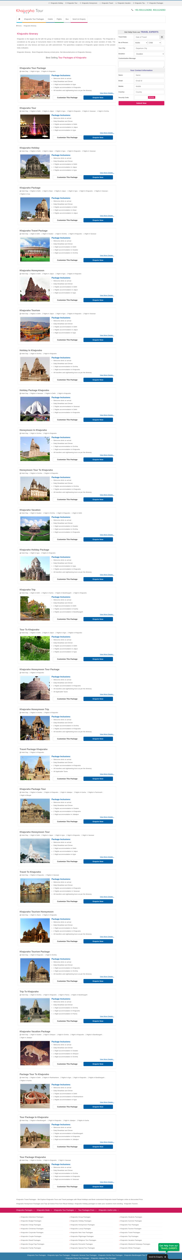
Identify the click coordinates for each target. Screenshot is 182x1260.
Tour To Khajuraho (30, 623)
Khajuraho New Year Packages (82, 1220)
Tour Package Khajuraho (33, 1145)
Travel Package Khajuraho (34, 741)
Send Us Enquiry (79, 19)
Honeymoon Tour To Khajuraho (36, 465)
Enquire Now (98, 98)
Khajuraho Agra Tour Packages (59, 1243)
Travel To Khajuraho (31, 863)
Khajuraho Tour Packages (34, 19)
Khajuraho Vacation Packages (131, 1228)
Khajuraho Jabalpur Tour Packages (103, 1246)
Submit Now (141, 103)
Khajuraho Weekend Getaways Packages (135, 1232)
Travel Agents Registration (67, 1251)
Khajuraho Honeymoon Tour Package (40, 663)
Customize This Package (67, 98)
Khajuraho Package (30, 186)
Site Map (89, 1251)
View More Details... (107, 93)
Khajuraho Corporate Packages (32, 1220)
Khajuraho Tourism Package (35, 942)
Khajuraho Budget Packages (31, 1208)
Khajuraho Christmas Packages (32, 1216)
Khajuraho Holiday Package (35, 544)
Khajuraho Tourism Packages (130, 1216)
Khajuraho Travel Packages (130, 1220)
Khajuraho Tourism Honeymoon (37, 902)
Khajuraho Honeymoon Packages (83, 1212)
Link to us (97, 1251)
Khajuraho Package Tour (33, 781)
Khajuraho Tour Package (33, 68)
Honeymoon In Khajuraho (33, 426)
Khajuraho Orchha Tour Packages (110, 1243)
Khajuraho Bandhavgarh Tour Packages (138, 1243)
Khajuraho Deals (43, 1198)
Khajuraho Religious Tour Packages (83, 1228)
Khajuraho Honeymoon (89, 3)
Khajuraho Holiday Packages (81, 1208)
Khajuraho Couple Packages (31, 1224)
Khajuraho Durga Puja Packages (32, 1232)
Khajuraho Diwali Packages (30, 1228)
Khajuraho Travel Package (34, 229)
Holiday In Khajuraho (31, 347)
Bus (67, 19)
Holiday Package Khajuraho (35, 386)
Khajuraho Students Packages (131, 1204)
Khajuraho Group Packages (80, 1204)
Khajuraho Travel (107, 3)
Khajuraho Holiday (57, 3)
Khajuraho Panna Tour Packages (77, 1246)
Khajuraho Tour (72, 3)
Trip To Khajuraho (29, 981)
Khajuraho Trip (140, 3)
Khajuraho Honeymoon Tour (35, 823)
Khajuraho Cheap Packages (31, 1212)
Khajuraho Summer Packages (131, 1208)
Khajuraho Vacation (124, 3)
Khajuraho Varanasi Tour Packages (84, 1243)
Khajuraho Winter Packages (130, 1235)
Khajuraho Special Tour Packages (83, 1235)
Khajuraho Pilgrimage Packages (82, 1224)
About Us (53, 1251)
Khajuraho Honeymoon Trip (35, 702)
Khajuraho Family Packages (31, 1235)
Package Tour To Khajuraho (35, 1063)
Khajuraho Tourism (30, 308)
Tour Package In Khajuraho (34, 1105)
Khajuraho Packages (156, 3)
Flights (59, 19)
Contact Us (81, 1251)
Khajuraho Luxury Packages (81, 1216)
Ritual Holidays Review (123, 1251)
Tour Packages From (86, 1198)
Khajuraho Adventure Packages (32, 1204)
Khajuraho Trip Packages (129, 1224)
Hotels (50, 19)
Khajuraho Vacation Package (35, 1021)
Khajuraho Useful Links (108, 1198)
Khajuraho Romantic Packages (82, 1232)
